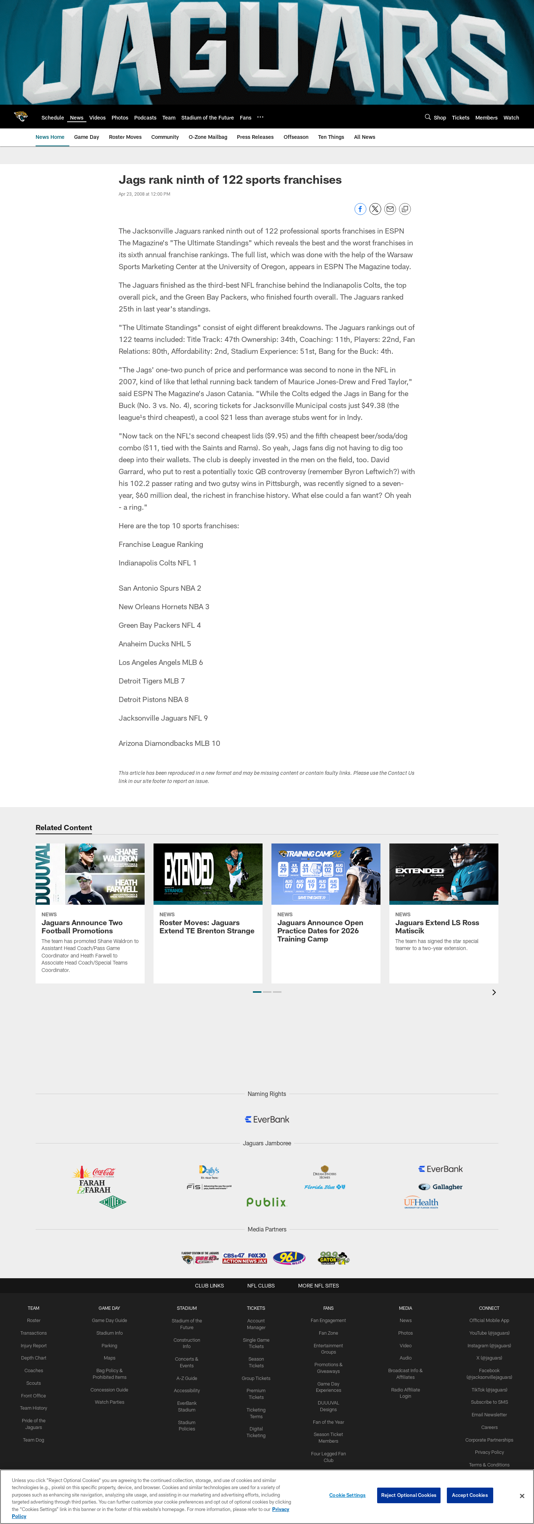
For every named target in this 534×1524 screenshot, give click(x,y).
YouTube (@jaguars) (489, 1332)
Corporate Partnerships (490, 1436)
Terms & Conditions (490, 1460)
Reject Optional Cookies (408, 1496)
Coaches (34, 1368)
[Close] (522, 1496)
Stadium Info (110, 1332)
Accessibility (187, 1387)
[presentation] (495, 993)
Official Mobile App (490, 1320)
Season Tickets (257, 1357)
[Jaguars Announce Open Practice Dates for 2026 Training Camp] (325, 897)
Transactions (33, 1332)
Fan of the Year (329, 1411)
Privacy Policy (490, 1448)
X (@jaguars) (490, 1357)
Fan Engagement (329, 1320)
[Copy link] (405, 209)
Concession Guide (110, 1387)
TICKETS (257, 1308)
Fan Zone (329, 1332)
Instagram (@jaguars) (490, 1344)
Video (406, 1344)
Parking (110, 1344)
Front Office (34, 1393)
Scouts (34, 1381)
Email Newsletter (489, 1411)
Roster (33, 1320)
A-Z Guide (187, 1375)
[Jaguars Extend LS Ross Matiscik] (443, 902)
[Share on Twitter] (375, 213)
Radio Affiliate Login (407, 1387)
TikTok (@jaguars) (489, 1387)
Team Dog (34, 1436)
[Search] (428, 117)
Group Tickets (257, 1369)
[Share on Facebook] (360, 213)
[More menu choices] (260, 117)
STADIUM (187, 1308)
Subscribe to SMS (490, 1399)
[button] (257, 992)
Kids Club (329, 1460)
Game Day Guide (109, 1320)
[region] (267, 1496)
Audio (407, 1357)
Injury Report (34, 1344)
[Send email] (390, 213)
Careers (489, 1423)
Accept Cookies (470, 1496)
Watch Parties (109, 1399)
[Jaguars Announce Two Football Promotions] (90, 913)
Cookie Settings (347, 1496)
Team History (34, 1405)
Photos (406, 1332)
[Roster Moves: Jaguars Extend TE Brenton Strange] (208, 893)
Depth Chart (34, 1357)
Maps (110, 1357)
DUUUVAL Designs (329, 1400)
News (406, 1320)
